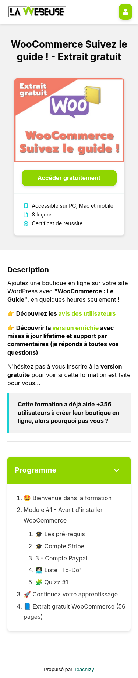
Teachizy (84, 669)
